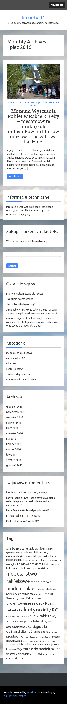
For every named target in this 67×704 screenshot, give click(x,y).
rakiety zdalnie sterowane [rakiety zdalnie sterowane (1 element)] (17, 617)
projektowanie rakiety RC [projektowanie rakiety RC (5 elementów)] (28, 603)
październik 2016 (15, 412)
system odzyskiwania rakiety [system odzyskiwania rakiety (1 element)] (34, 641)
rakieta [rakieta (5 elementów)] (12, 610)
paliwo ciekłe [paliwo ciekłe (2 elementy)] (13, 593)
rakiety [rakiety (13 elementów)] (27, 610)
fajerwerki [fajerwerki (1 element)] (26, 556)
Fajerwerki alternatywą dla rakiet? (24, 293)
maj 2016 (11, 438)
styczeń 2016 (13, 460)
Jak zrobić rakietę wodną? (20, 304)
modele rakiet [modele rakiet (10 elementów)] (21, 588)
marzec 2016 (13, 449)
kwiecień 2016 (14, 444)
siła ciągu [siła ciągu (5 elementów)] (33, 626)
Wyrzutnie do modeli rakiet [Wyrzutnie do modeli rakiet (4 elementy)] (38, 649)
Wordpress (33, 692)
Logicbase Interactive (14, 696)
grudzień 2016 (14, 406)
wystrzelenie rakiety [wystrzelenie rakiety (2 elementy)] (17, 653)
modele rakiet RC (15, 358)
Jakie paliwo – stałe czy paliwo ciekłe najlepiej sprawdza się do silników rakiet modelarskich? (31, 501)
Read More (15, 176)
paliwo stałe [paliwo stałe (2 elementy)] (29, 593)
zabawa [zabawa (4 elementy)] (36, 654)
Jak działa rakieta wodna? (20, 299)
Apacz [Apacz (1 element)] (8, 549)
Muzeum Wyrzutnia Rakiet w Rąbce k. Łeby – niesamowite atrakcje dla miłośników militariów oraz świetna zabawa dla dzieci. (33, 126)
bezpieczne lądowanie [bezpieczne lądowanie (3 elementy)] (27, 548)
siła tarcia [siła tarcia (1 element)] (52, 632)
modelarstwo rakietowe (21, 102)
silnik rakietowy (14, 368)
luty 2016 (11, 454)
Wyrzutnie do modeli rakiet (44, 103)
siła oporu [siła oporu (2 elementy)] (42, 631)
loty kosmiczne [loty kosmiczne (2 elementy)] (50, 564)
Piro (8, 510)
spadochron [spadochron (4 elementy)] (15, 636)
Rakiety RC (34, 17)
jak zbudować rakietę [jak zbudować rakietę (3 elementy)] (27, 564)
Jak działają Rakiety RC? (29, 515)
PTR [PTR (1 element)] (52, 604)
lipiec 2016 (12, 428)
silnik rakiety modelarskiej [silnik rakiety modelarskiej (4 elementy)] (26, 621)
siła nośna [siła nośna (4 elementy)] (28, 631)
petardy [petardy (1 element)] (39, 594)
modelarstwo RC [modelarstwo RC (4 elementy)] (43, 582)
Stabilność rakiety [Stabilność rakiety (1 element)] (33, 637)
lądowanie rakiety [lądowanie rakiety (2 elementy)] (16, 567)
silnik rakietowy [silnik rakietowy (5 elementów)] (43, 616)
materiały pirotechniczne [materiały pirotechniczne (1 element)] (38, 568)
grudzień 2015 (14, 465)
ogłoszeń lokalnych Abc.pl (33, 241)
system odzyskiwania (18, 374)
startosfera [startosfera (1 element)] (47, 637)
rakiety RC (11, 363)
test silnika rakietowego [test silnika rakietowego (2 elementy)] (26, 644)
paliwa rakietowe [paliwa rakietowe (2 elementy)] (46, 589)
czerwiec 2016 (14, 433)
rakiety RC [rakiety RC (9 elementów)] (47, 609)
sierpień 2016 (13, 422)
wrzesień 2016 (14, 417)
